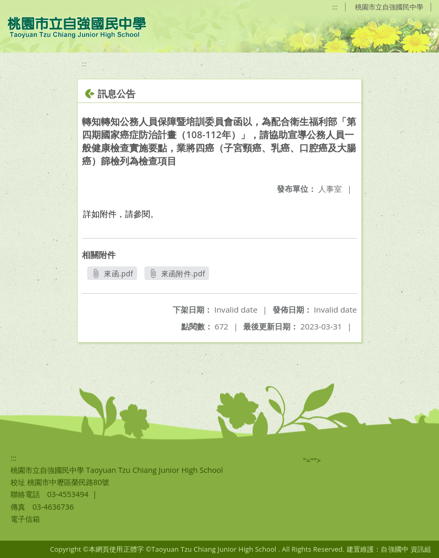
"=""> (312, 461)
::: (335, 7)
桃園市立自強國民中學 (389, 7)
